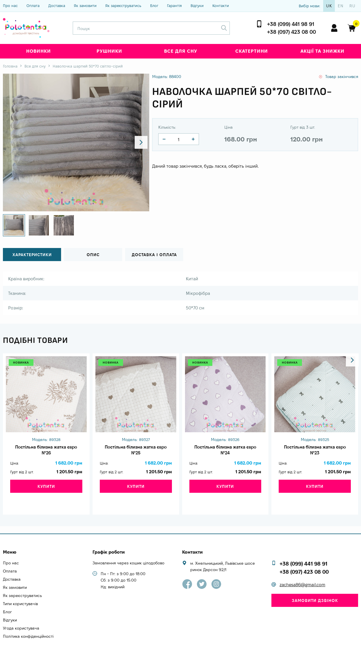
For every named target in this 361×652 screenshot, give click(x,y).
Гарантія (174, 5)
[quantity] (164, 139)
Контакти (220, 5)
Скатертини (251, 51)
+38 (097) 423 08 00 (291, 32)
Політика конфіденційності (28, 624)
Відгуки (197, 5)
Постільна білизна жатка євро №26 (46, 451)
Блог (154, 5)
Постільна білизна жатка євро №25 (135, 451)
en (341, 5)
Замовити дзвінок (315, 588)
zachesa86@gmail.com (302, 572)
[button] (139, 142)
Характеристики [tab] (32, 254)
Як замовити (85, 5)
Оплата (33, 5)
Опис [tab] (93, 254)
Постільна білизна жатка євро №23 (315, 451)
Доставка (56, 5)
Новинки (38, 51)
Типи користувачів (20, 591)
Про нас (10, 5)
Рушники (109, 51)
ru (352, 5)
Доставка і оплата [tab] (154, 254)
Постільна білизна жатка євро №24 (225, 451)
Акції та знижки (322, 51)
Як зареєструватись (123, 5)
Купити (46, 491)
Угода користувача (21, 616)
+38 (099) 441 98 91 (290, 24)
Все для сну (180, 51)
